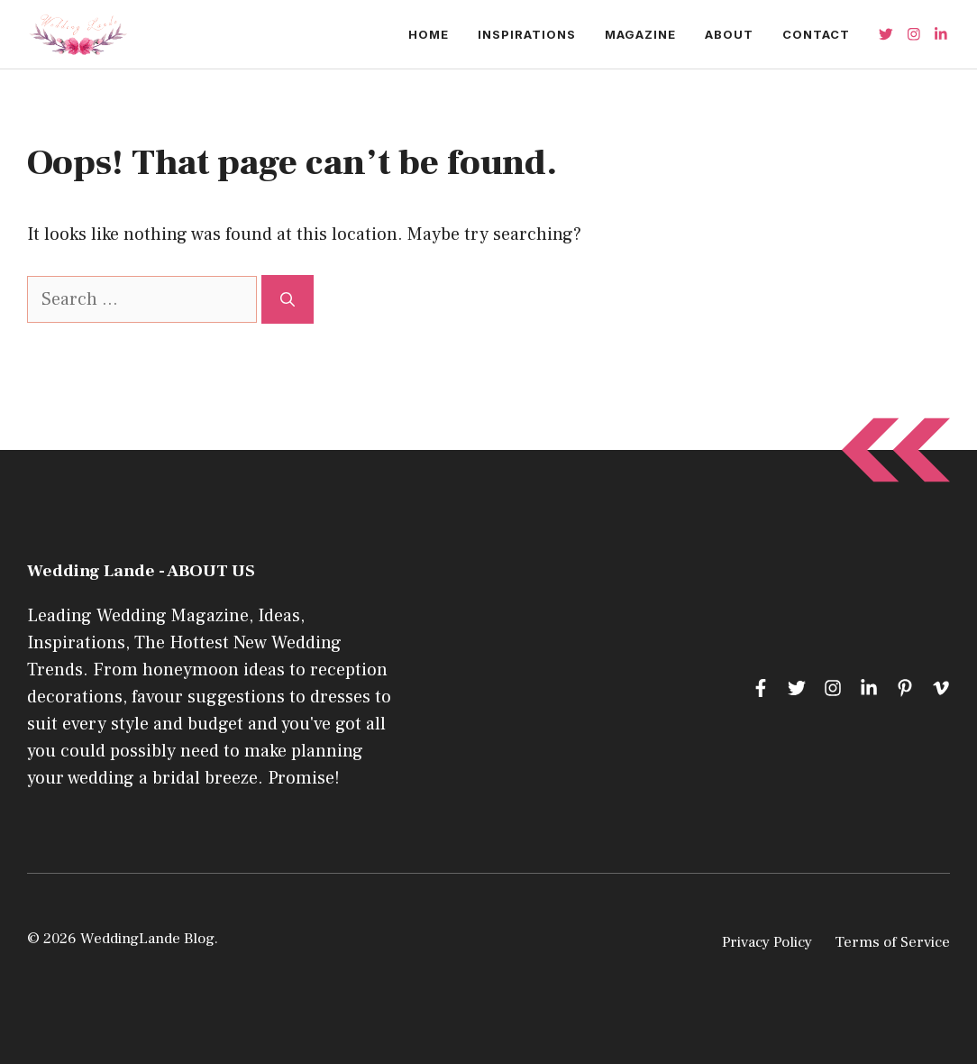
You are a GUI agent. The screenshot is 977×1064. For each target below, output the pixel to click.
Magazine (640, 34)
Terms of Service (892, 942)
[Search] (287, 299)
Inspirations (527, 34)
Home (428, 34)
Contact (816, 34)
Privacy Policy (767, 942)
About (729, 34)
